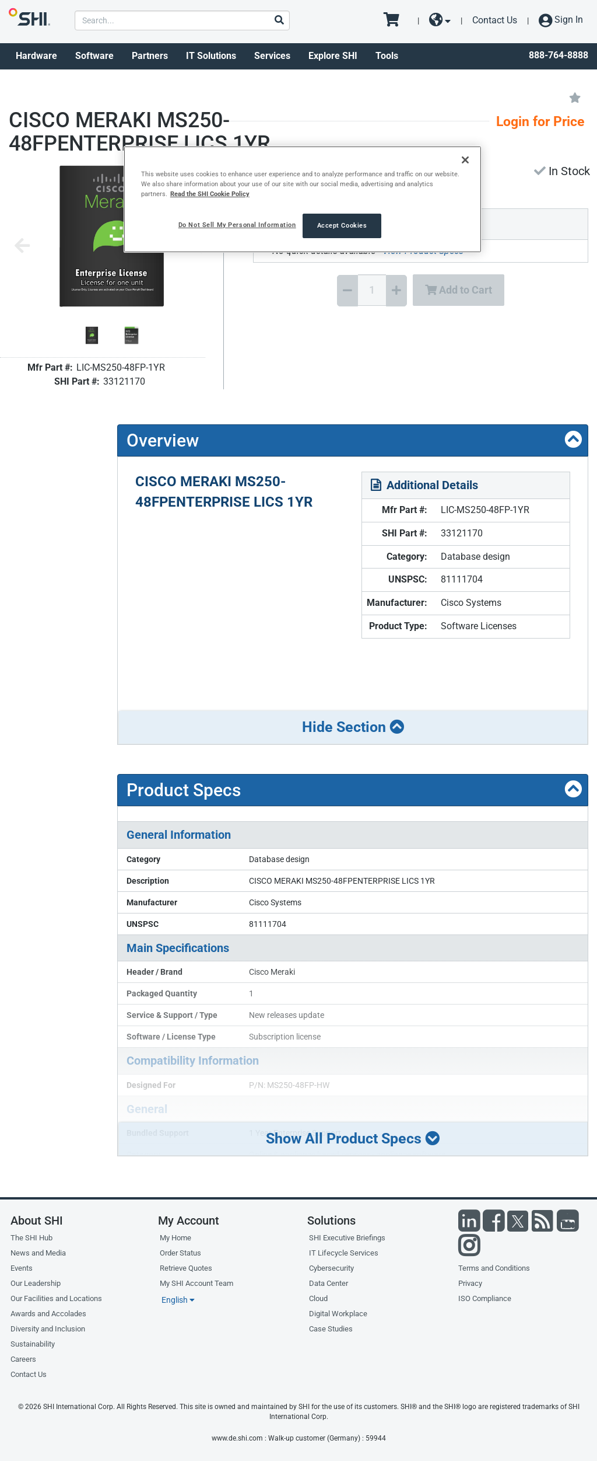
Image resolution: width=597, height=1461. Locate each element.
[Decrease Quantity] (347, 290)
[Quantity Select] (372, 290)
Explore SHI (332, 55)
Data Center (328, 1283)
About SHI (36, 1221)
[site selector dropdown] (440, 20)
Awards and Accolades (48, 1313)
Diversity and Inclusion (47, 1328)
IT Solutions (211, 55)
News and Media (38, 1253)
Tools (386, 55)
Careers (23, 1359)
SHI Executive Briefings (347, 1237)
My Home (175, 1237)
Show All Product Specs (353, 1138)
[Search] (279, 21)
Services (272, 55)
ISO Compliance (484, 1298)
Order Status (180, 1253)
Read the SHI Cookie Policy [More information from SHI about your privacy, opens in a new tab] (210, 194)
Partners (150, 55)
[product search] (182, 20)
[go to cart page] (395, 20)
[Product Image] (91, 335)
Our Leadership (35, 1283)
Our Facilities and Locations (56, 1298)
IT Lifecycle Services (343, 1253)
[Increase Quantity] (396, 290)
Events (21, 1268)
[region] (303, 199)
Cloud (318, 1298)
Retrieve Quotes (186, 1268)
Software (94, 55)
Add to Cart (458, 290)
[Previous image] (22, 246)
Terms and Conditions (494, 1268)
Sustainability (32, 1344)
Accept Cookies (342, 225)
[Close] (465, 160)
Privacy (470, 1283)
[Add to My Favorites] (574, 97)
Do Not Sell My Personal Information (237, 225)
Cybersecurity (331, 1268)
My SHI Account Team (196, 1283)
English (178, 1300)
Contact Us (494, 20)
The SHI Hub (31, 1237)
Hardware (36, 55)
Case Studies (331, 1328)
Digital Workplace (338, 1313)
